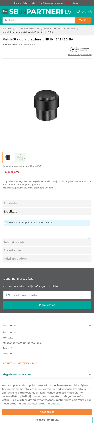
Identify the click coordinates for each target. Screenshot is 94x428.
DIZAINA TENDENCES (28, 28)
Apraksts (10, 203)
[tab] (47, 203)
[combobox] (38, 20)
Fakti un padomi (16, 258)
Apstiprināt (47, 411)
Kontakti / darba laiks (25, 3)
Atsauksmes (13, 250)
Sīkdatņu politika (49, 403)
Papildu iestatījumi (47, 419)
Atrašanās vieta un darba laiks (22, 342)
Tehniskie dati (14, 242)
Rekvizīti (7, 348)
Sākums (7, 28)
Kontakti (8, 337)
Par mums (9, 332)
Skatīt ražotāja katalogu (80, 54)
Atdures (71, 28)
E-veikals (10, 211)
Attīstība (7, 353)
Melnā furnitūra (53, 28)
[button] (20, 157)
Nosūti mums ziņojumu (51, 3)
